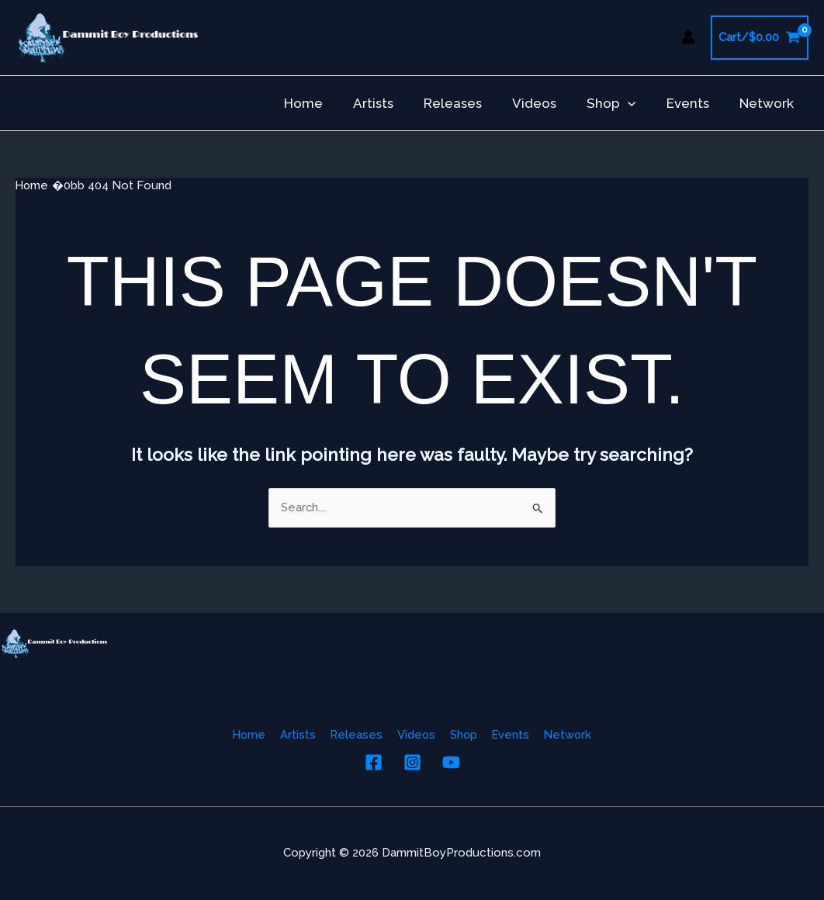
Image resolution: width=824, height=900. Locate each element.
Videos (548, 103)
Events (693, 103)
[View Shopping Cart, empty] (759, 38)
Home (329, 103)
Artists (395, 103)
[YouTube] (451, 762)
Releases (470, 103)
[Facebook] (374, 762)
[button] (638, 103)
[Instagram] (412, 762)
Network (768, 103)
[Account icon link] (688, 37)
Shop (621, 103)
